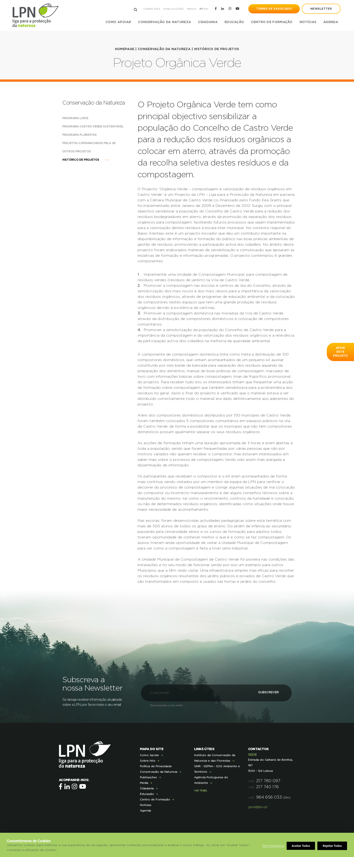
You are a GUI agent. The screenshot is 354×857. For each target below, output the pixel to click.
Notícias (307, 22)
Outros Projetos (81, 151)
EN (206, 9)
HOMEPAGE (124, 49)
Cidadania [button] (207, 22)
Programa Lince (80, 118)
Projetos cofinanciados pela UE (93, 143)
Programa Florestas (84, 134)
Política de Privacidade (156, 766)
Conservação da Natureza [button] (164, 22)
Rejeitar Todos (301, 846)
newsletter (321, 8)
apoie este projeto (340, 352)
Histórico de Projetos (216, 49)
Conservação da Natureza (164, 49)
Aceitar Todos (333, 846)
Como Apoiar (149, 755)
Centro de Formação (271, 22)
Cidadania (147, 788)
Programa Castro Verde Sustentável (94, 126)
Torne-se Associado (273, 8)
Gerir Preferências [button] (273, 846)
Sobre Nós (151, 9)
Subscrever (265, 692)
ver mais (200, 790)
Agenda (330, 22)
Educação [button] (234, 22)
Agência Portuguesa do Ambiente (211, 780)
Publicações (173, 9)
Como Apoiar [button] (118, 22)
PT (201, 9)
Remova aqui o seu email (166, 705)
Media (191, 9)
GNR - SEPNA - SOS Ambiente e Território (217, 769)
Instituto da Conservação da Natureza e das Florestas (214, 758)
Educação (147, 793)
